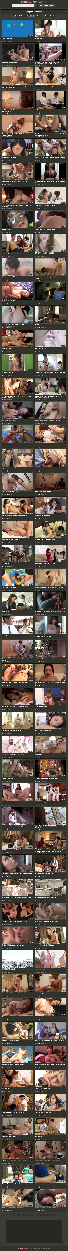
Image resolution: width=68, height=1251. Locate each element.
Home (40, 2)
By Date (15, 16)
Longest (52, 5)
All (45, 2)
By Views (21, 16)
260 (53, 16)
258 (46, 16)
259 (50, 16)
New (40, 5)
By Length (28, 16)
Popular (46, 5)
